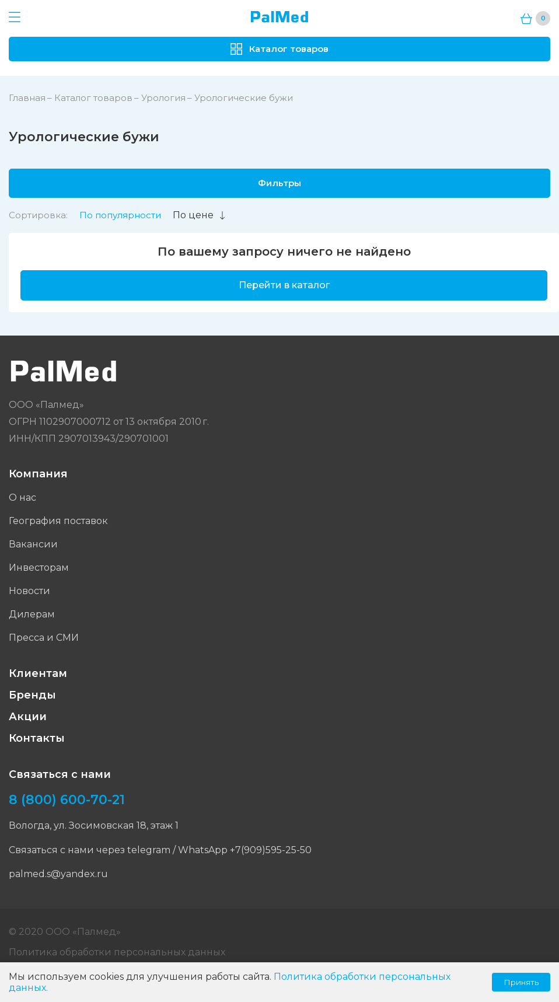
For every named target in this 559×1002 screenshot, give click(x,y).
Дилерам (32, 614)
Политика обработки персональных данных (117, 952)
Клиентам (38, 673)
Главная (27, 97)
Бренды (32, 695)
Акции (28, 716)
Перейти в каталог (284, 285)
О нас (22, 497)
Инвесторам (39, 567)
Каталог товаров (93, 97)
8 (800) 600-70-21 (67, 800)
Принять (521, 982)
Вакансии (33, 544)
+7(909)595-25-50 (271, 850)
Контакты (37, 738)
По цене (199, 215)
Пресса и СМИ (44, 637)
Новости (29, 590)
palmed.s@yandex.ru (58, 873)
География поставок (58, 520)
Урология (163, 97)
